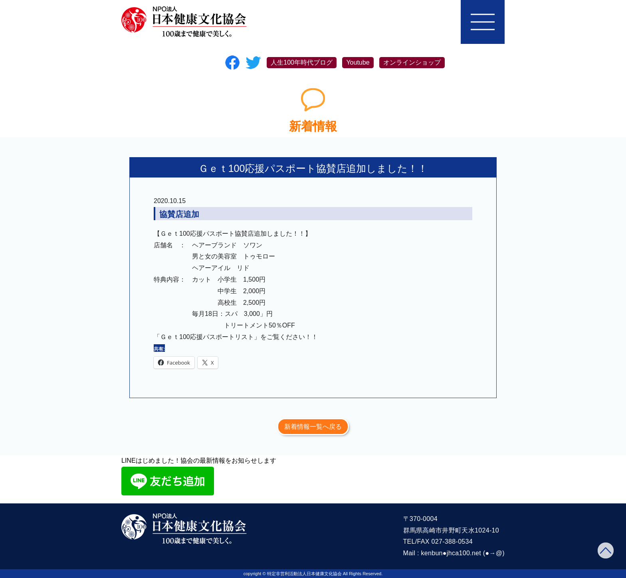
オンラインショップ (412, 62)
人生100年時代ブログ (302, 62)
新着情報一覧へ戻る (313, 426)
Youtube (357, 62)
